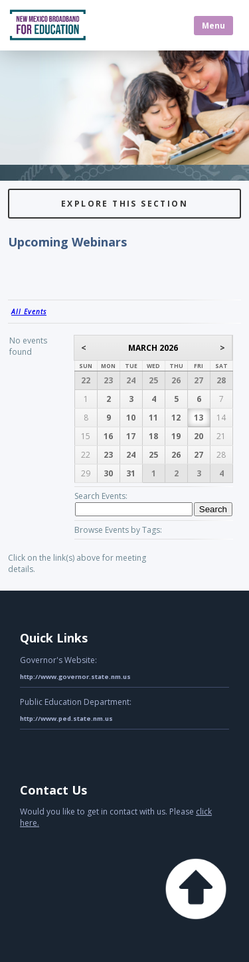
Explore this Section (124, 203)
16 (108, 436)
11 (153, 417)
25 (153, 380)
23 (108, 380)
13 (198, 417)
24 (130, 380)
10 (130, 417)
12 (176, 417)
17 (130, 436)
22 (85, 380)
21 (221, 436)
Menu (213, 25)
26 (176, 380)
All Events (28, 311)
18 (153, 436)
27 (198, 380)
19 (176, 436)
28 (221, 380)
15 (85, 436)
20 (198, 436)
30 (108, 473)
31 (130, 473)
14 (221, 417)
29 (85, 473)
